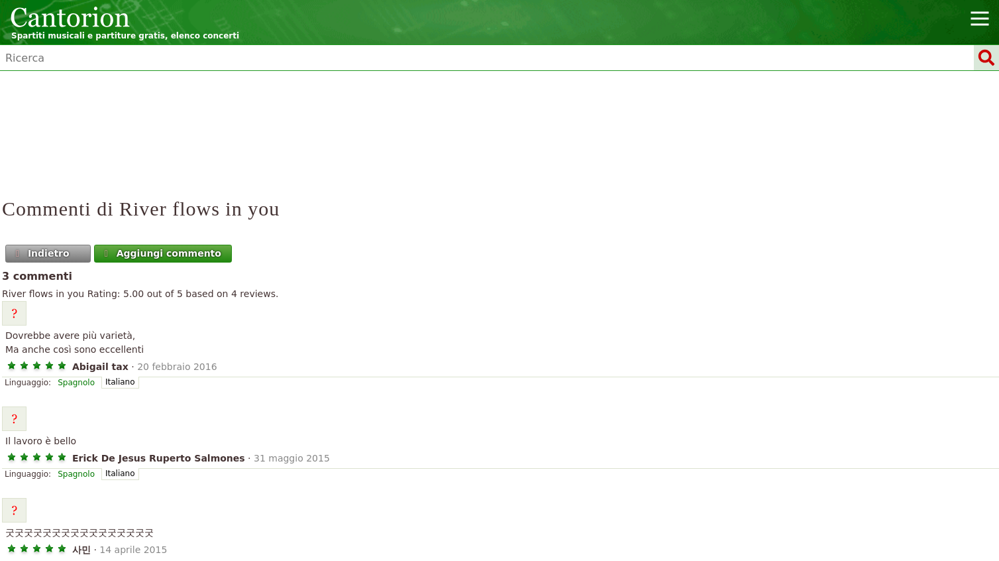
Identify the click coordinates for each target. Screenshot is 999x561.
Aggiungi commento (161, 253)
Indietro (41, 253)
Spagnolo (76, 382)
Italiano (120, 382)
